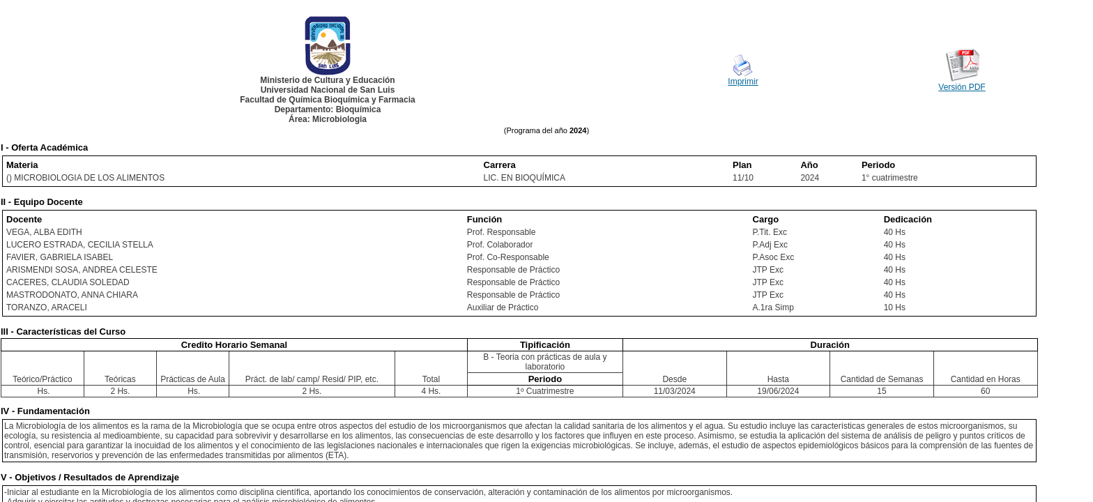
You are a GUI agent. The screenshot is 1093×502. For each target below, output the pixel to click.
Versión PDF (961, 87)
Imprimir (743, 81)
